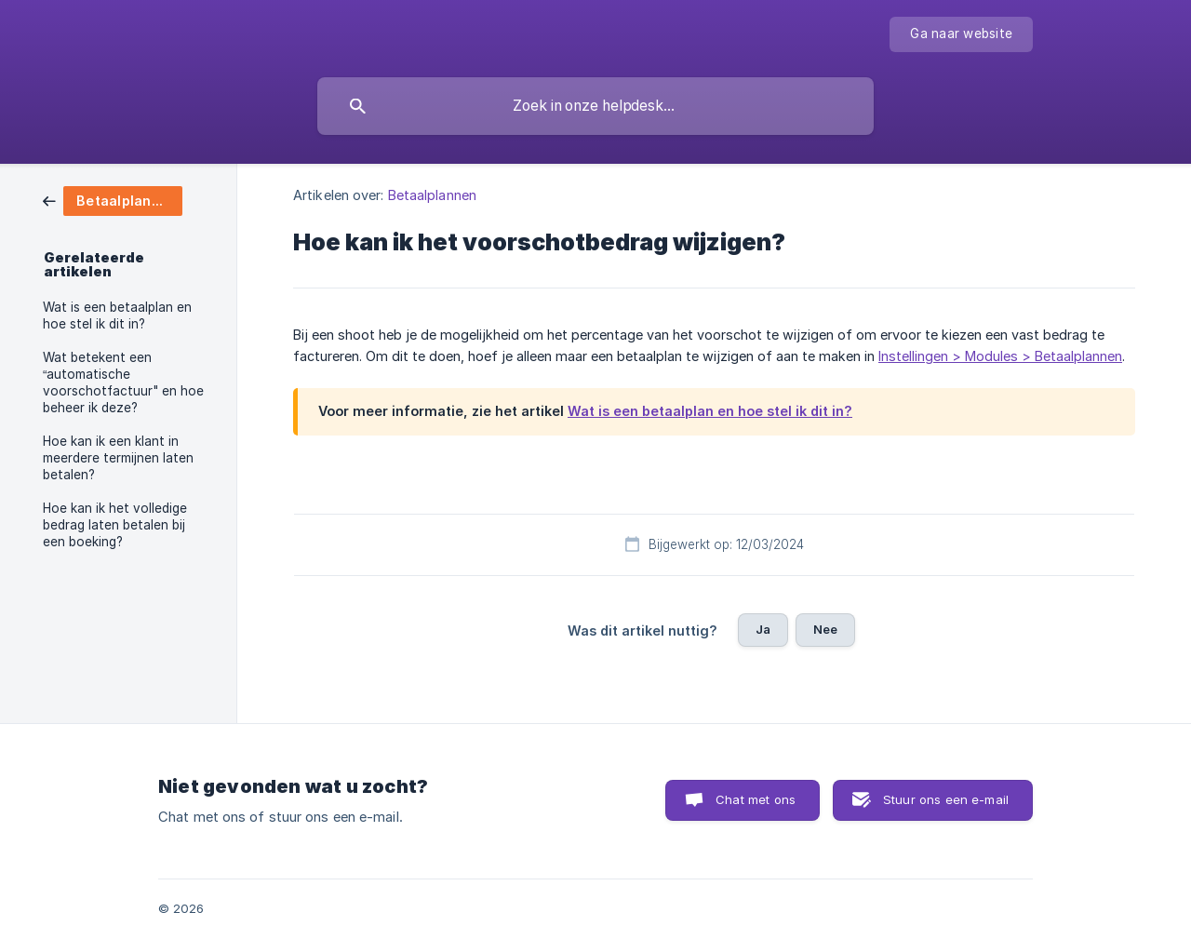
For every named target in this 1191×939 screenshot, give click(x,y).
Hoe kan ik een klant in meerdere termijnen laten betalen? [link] (118, 458)
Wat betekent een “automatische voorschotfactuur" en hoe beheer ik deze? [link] (123, 382)
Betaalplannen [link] (432, 195)
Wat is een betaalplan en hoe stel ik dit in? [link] (117, 315)
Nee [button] (825, 629)
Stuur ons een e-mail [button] (946, 799)
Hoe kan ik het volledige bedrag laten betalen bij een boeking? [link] (115, 525)
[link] (112, 199)
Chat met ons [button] (756, 799)
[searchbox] (595, 106)
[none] (961, 34)
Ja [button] (763, 629)
